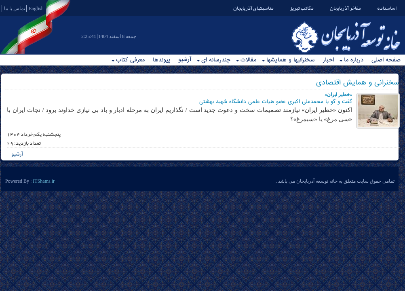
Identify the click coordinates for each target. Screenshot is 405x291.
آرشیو (184, 59)
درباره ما (351, 59)
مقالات (246, 59)
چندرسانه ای (213, 59)
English (36, 8)
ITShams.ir (44, 181)
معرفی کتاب (128, 59)
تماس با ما (14, 8)
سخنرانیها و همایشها (288, 59)
